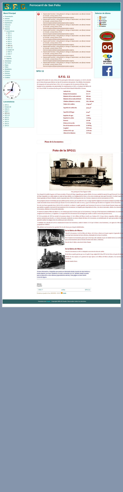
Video (6, 67)
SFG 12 (10, 47)
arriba (63, 290)
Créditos (7, 77)
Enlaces (7, 71)
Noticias (7, 73)
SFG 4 (10, 39)
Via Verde (8, 63)
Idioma (39, 284)
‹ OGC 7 (40, 290)
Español (102, 17)
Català (63, 293)
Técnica (7, 27)
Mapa (6, 65)
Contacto (7, 75)
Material (7, 29)
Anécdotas (8, 61)
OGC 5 (10, 52)
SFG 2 (10, 35)
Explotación (8, 22)
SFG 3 (10, 37)
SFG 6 (10, 43)
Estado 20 (11, 50)
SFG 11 (10, 45)
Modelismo (8, 69)
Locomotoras (10, 31)
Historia (7, 18)
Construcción (9, 20)
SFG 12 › (88, 290)
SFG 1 (10, 33)
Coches (8, 56)
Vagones (9, 58)
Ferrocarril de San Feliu (45, 5)
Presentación (9, 16)
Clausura (7, 25)
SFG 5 (10, 41)
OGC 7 (10, 54)
